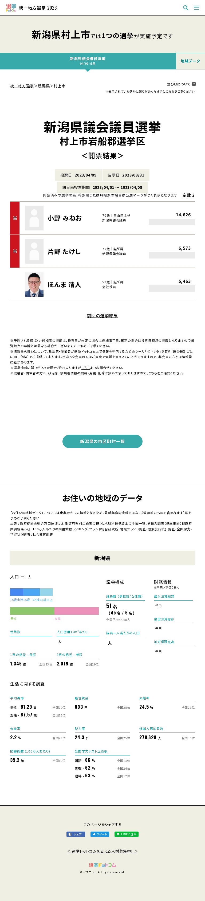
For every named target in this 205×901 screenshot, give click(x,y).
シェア (78, 834)
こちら (170, 91)
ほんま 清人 (64, 284)
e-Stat (57, 523)
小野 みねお (65, 217)
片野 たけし (64, 251)
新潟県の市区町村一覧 (102, 441)
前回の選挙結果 (102, 315)
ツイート (101, 834)
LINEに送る (128, 834)
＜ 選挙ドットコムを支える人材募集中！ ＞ (102, 851)
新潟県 (44, 85)
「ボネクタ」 (153, 351)
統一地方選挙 (22, 85)
